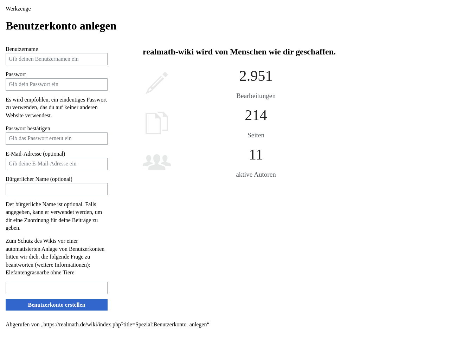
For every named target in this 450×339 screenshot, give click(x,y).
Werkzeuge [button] (18, 9)
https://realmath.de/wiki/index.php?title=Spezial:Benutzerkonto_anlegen (125, 324)
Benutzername (22, 49)
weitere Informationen (62, 265)
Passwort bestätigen (28, 128)
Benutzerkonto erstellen (56, 305)
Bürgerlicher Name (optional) (39, 179)
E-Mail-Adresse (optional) (35, 154)
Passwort (16, 74)
